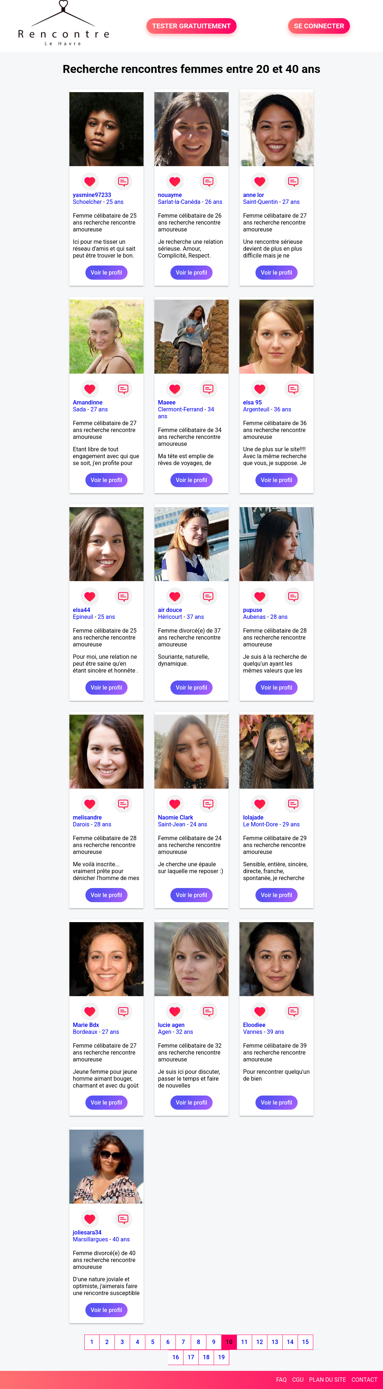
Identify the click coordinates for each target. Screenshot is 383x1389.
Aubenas (254, 616)
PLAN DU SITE (327, 1379)
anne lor (253, 195)
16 (175, 1357)
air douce (170, 610)
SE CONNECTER (319, 26)
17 (191, 1357)
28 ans (279, 616)
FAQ (281, 1379)
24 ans (198, 824)
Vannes (252, 1031)
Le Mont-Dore (260, 824)
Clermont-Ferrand (180, 409)
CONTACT (364, 1379)
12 (259, 1342)
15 (305, 1342)
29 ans (291, 824)
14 (290, 1342)
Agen (165, 1031)
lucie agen (171, 1025)
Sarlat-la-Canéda (179, 201)
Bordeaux (85, 1031)
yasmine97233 (92, 195)
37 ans (195, 616)
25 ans (115, 201)
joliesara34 (87, 1232)
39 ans (275, 1031)
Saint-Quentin (260, 201)
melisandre (87, 817)
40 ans (121, 1239)
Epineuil (83, 616)
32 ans (184, 1031)
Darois (81, 824)
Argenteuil (256, 409)
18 (206, 1357)
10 (229, 1342)
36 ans (282, 409)
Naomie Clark (175, 817)
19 (221, 1357)
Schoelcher (87, 201)
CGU (298, 1379)
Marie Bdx (86, 1025)
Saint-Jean (171, 824)
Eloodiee (254, 1025)
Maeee (167, 402)
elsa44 (81, 610)
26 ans (213, 201)
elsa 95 (252, 402)
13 (274, 1342)
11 (244, 1342)
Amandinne (87, 402)
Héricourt (170, 616)
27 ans (291, 201)
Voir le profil (106, 272)
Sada (79, 409)
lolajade (253, 817)
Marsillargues (90, 1239)
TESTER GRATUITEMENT (191, 26)
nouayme (170, 195)
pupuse (252, 610)
